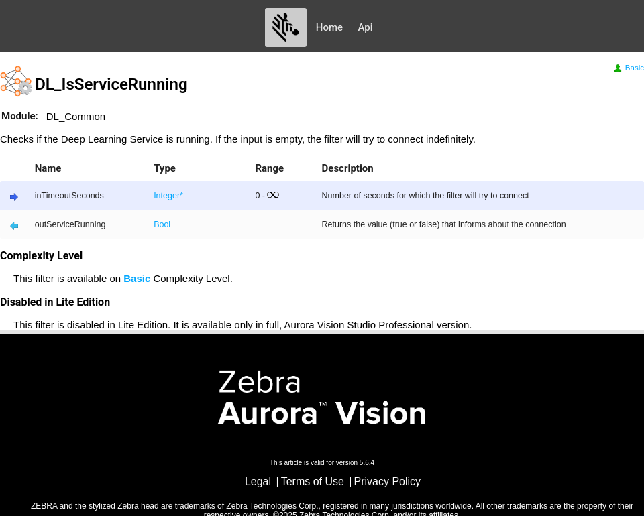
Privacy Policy (387, 481)
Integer (167, 195)
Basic (628, 68)
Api (365, 27)
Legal (258, 481)
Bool (162, 224)
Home (329, 27)
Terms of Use (312, 481)
